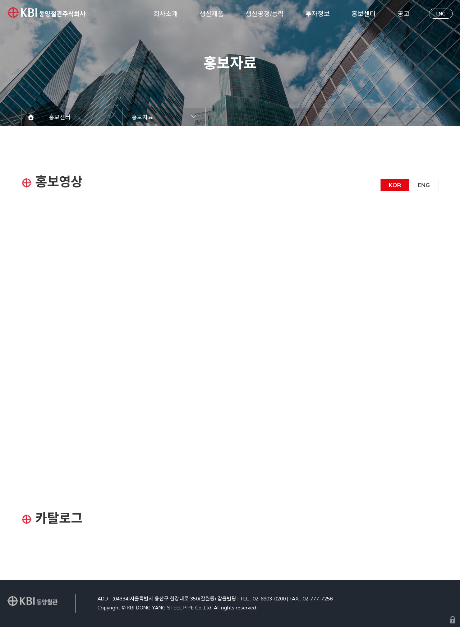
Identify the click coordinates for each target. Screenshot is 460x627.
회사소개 (165, 14)
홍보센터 (363, 14)
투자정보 (317, 14)
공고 (403, 14)
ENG (441, 14)
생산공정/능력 (264, 14)
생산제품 (211, 14)
